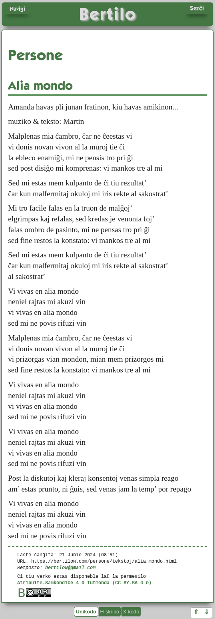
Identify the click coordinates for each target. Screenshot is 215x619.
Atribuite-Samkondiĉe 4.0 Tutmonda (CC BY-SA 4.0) (84, 582)
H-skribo (109, 612)
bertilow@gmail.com (70, 567)
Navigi (17, 8)
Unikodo (86, 612)
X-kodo (131, 612)
